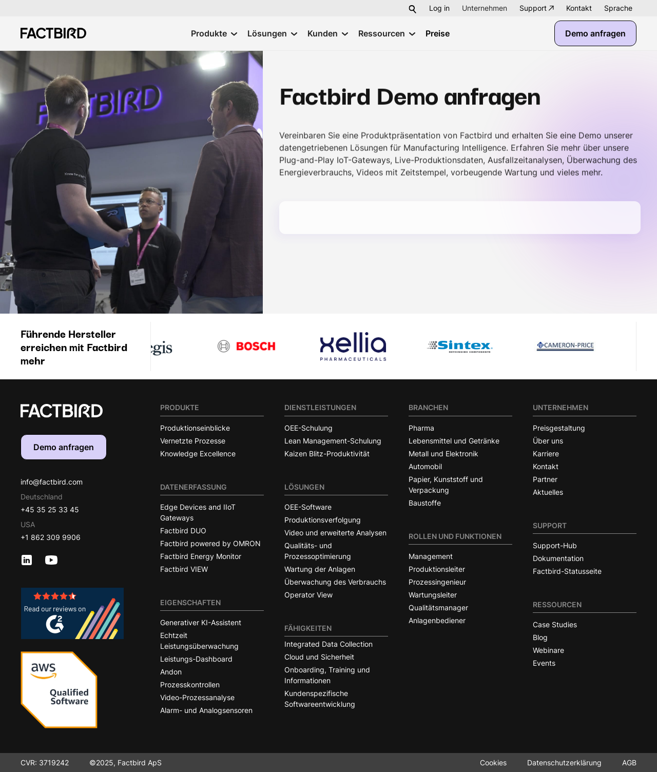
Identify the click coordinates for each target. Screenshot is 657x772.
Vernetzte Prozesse (192, 440)
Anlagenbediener (437, 620)
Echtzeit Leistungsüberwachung (199, 640)
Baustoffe (425, 502)
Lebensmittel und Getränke (454, 440)
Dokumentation (558, 558)
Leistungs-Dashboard (196, 658)
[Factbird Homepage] (53, 33)
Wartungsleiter (433, 594)
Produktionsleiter (437, 569)
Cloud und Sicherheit (319, 656)
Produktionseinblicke (195, 427)
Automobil (425, 466)
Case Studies (555, 624)
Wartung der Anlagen (319, 569)
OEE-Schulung (308, 427)
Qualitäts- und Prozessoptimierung (317, 551)
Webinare (548, 650)
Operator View (308, 594)
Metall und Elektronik (443, 453)
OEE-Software (308, 507)
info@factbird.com (52, 481)
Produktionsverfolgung (322, 519)
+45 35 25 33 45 (50, 509)
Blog (540, 637)
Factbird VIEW (184, 569)
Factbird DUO (183, 530)
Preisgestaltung (559, 427)
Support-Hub (555, 545)
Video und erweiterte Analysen (335, 532)
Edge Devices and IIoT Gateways (198, 512)
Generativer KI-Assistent (200, 622)
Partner (545, 479)
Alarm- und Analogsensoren (206, 710)
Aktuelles (548, 492)
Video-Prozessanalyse (197, 697)
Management (431, 556)
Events (544, 663)
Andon (171, 671)
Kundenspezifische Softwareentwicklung (319, 698)
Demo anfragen (595, 33)
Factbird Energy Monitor (200, 556)
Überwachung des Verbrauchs (335, 581)
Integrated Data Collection (328, 644)
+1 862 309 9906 (51, 537)
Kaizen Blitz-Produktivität (327, 453)
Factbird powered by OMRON (210, 543)
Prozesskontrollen (190, 684)
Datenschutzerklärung (564, 762)
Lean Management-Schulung (332, 440)
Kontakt (579, 8)
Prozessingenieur (437, 581)
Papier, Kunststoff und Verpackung (446, 484)
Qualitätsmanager (438, 607)
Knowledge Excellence (198, 453)
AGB (629, 762)
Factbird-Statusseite (567, 571)
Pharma (421, 427)
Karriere (546, 453)
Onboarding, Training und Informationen (327, 675)
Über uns (548, 440)
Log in (439, 8)
